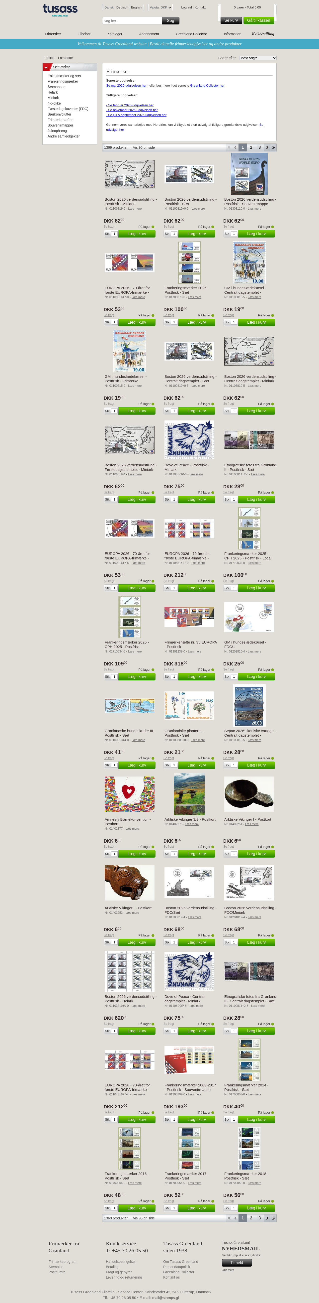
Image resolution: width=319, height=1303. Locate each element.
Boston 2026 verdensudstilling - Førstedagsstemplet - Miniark (131, 467)
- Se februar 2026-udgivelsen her (130, 105)
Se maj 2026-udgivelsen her (126, 85)
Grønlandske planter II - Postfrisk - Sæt (184, 733)
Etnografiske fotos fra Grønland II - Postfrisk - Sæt (250, 467)
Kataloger (114, 34)
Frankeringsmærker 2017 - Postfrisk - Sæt (186, 1176)
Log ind (186, 7)
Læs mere (228, 1269)
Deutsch (122, 7)
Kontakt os (171, 1277)
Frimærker (53, 34)
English (136, 7)
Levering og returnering (124, 1277)
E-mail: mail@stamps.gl (159, 1298)
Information (232, 34)
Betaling (112, 1267)
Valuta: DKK (160, 8)
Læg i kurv (141, 234)
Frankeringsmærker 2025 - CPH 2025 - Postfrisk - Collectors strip (127, 646)
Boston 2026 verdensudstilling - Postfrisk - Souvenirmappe (250, 201)
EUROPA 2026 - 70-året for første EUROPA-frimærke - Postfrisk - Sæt (127, 292)
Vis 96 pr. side (144, 147)
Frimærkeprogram (63, 1262)
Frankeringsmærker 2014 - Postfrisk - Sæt (246, 1087)
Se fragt (109, 226)
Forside (49, 58)
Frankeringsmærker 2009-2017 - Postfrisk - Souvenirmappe (190, 1087)
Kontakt (200, 7)
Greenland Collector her (207, 85)
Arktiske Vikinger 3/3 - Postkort (190, 819)
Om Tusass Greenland (180, 1262)
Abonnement (149, 34)
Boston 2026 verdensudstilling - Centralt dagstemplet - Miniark (250, 378)
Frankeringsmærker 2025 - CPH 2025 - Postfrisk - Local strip (247, 558)
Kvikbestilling (263, 34)
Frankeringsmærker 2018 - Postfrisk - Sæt (246, 1176)
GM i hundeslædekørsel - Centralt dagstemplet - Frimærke (245, 292)
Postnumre (57, 1272)
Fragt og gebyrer (119, 1272)
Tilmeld (240, 1263)
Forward (267, 147)
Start (229, 147)
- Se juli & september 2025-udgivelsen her (136, 115)
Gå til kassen (260, 20)
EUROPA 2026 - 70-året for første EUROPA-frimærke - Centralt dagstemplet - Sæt (127, 558)
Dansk (109, 7)
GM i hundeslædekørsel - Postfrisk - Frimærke (126, 378)
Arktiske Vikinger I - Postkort (247, 819)
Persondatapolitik (176, 1267)
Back (235, 147)
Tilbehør (84, 34)
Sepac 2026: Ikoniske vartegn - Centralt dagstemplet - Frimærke (250, 735)
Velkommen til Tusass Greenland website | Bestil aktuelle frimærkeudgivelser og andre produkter (160, 43)
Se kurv (232, 20)
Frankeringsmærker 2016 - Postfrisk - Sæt (127, 1176)
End (273, 147)
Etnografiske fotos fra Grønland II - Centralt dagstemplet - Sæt (250, 998)
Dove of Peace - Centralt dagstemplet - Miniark (184, 998)
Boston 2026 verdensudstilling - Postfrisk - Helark (131, 998)
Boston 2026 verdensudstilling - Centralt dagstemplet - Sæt (190, 378)
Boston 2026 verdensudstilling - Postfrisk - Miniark (131, 201)
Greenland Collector (191, 34)
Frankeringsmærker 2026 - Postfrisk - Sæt (186, 290)
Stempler (56, 1267)
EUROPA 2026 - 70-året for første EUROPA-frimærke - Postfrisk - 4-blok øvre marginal (190, 558)
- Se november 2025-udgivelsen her (132, 110)
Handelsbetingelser (121, 1262)
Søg (172, 20)
